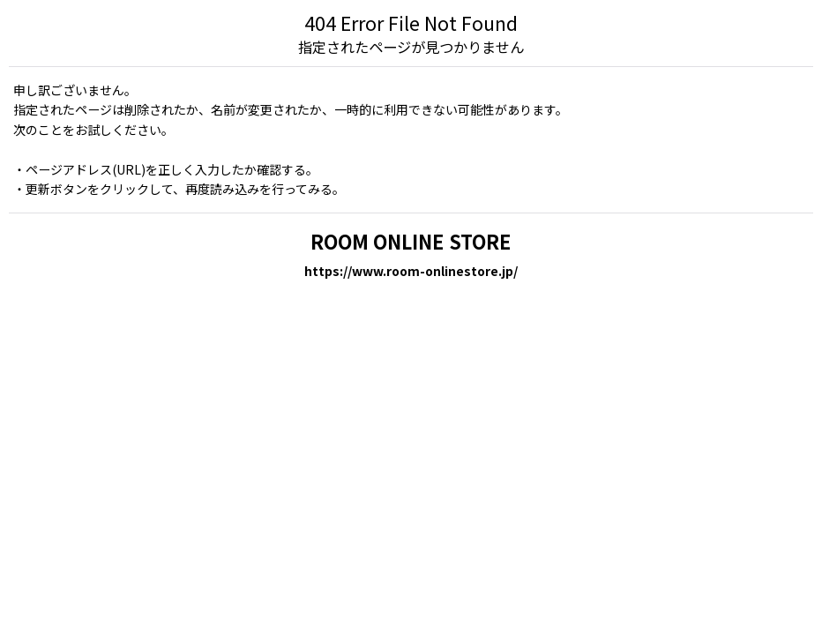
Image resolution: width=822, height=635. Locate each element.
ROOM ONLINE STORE (411, 241)
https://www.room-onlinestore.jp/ (411, 271)
